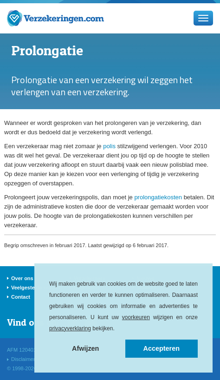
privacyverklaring (70, 328)
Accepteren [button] (161, 348)
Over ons (22, 278)
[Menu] (203, 18)
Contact (20, 297)
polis (109, 146)
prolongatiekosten (158, 197)
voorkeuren (136, 317)
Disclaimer (23, 359)
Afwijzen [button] (85, 348)
